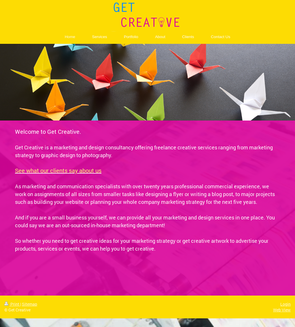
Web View (282, 310)
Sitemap (29, 304)
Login (285, 304)
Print (12, 304)
